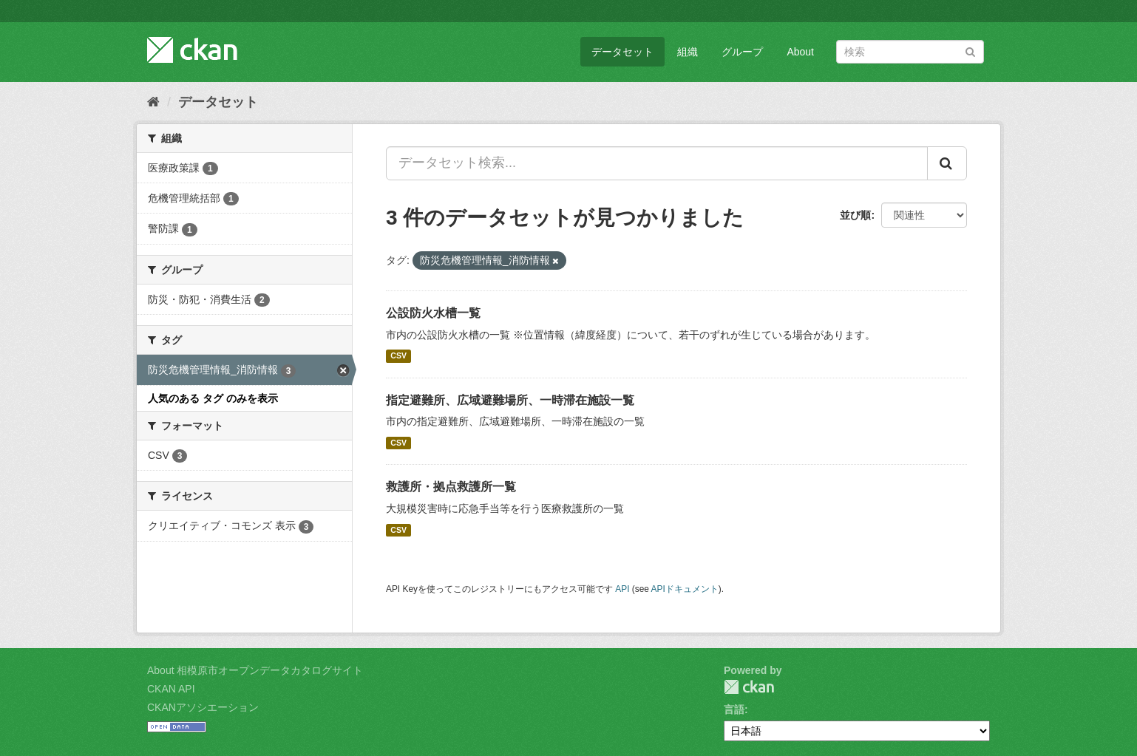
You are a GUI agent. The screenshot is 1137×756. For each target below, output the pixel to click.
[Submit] (970, 50)
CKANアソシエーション (203, 707)
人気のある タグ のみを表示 (213, 398)
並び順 (855, 215)
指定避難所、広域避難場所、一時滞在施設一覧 (510, 400)
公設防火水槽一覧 (433, 313)
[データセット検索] (910, 52)
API (622, 589)
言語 (734, 709)
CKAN (749, 687)
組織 (687, 52)
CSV (398, 356)
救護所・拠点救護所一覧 (451, 486)
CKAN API (171, 689)
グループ (742, 52)
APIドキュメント (685, 589)
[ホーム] (153, 102)
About (800, 52)
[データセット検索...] (657, 163)
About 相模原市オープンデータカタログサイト (255, 670)
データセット (622, 52)
